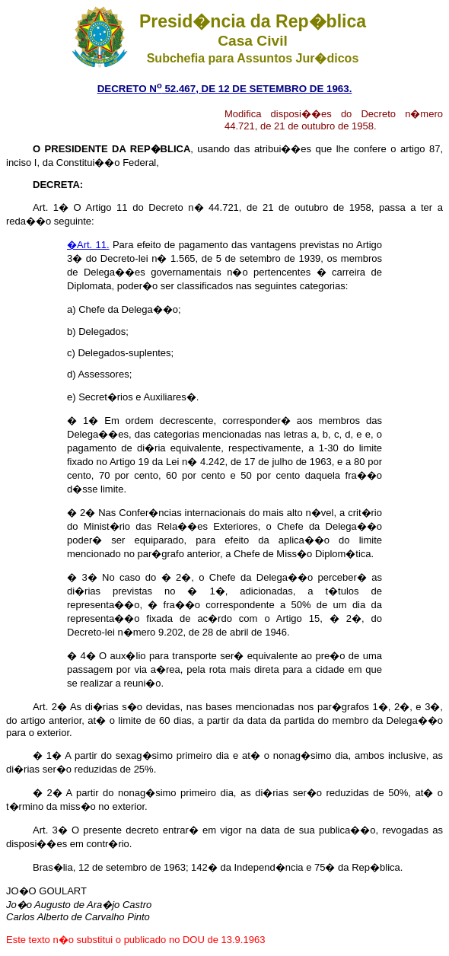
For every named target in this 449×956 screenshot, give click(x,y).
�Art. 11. (88, 244)
